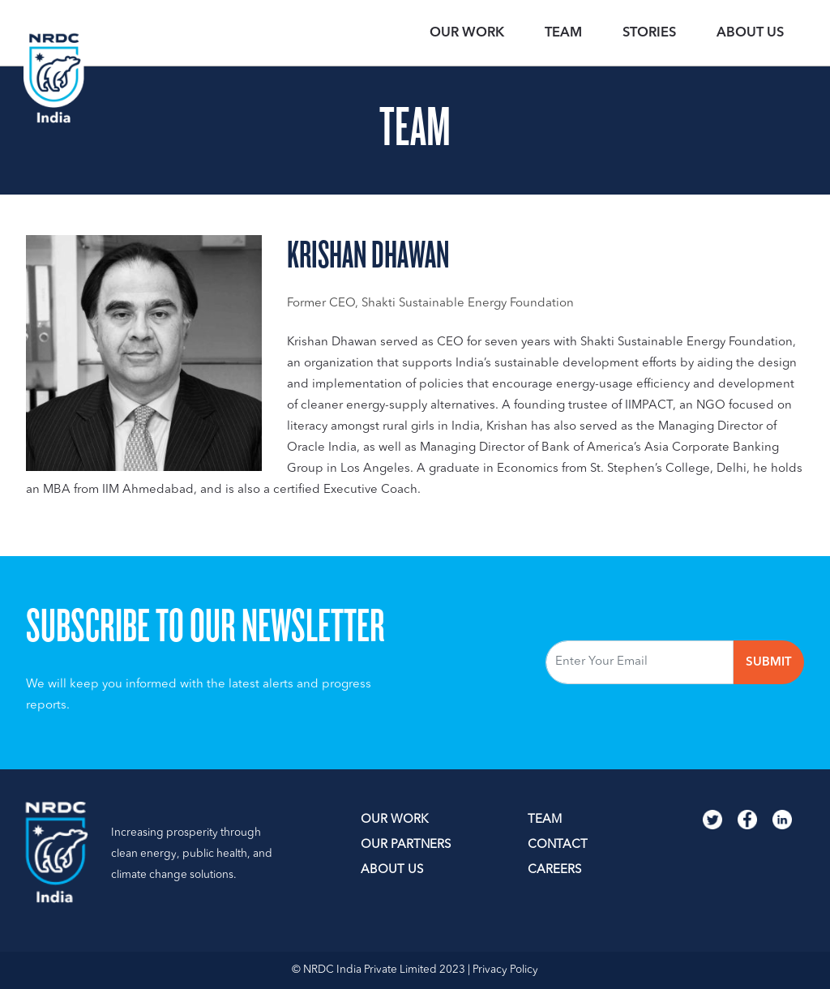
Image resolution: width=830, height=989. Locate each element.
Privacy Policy (505, 970)
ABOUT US (392, 870)
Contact (558, 845)
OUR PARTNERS (406, 845)
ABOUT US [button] (750, 33)
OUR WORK (467, 33)
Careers (554, 870)
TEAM (563, 33)
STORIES (649, 33)
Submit (769, 663)
